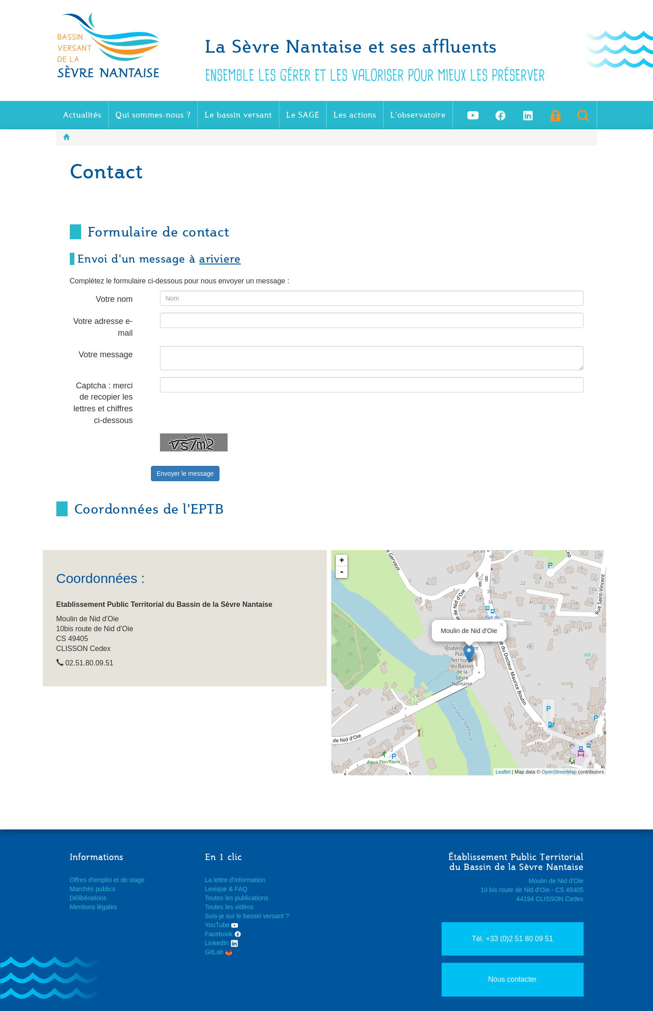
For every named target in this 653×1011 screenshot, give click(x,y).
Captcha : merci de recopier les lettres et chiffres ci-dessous (103, 403)
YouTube (221, 925)
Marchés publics (92, 889)
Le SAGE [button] (303, 114)
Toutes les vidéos (229, 907)
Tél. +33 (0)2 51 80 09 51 (512, 939)
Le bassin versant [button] (238, 114)
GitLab (218, 952)
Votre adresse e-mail (102, 327)
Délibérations (88, 898)
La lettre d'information (235, 879)
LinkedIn (222, 943)
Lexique (216, 889)
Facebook (223, 934)
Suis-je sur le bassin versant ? (247, 916)
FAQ (241, 889)
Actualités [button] (82, 114)
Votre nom (114, 299)
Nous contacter (512, 979)
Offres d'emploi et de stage (107, 879)
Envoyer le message (185, 473)
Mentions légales (93, 907)
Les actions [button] (354, 114)
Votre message (105, 354)
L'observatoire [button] (418, 114)
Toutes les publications (237, 898)
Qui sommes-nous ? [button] (153, 114)
